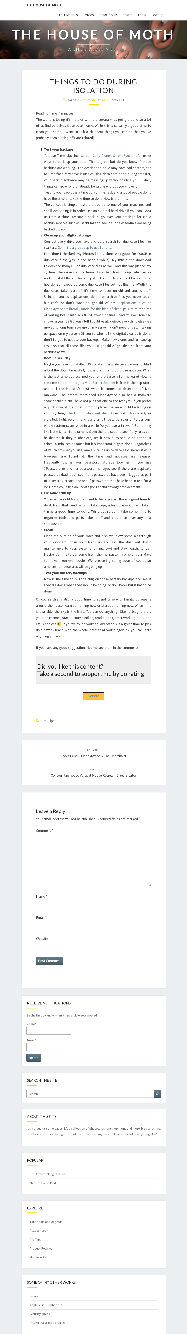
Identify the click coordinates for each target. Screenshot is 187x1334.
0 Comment (115, 99)
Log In (142, 15)
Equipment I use (69, 15)
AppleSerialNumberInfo (46, 1305)
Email (41, 917)
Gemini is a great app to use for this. (85, 247)
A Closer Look (39, 1230)
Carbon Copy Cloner (96, 155)
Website (42, 938)
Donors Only (108, 15)
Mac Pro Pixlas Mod (43, 1183)
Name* (48, 1028)
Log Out (157, 15)
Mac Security (38, 1257)
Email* (48, 1044)
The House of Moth (44, 4)
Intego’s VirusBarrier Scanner (93, 382)
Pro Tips (47, 720)
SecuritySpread (40, 1314)
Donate (127, 15)
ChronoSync (121, 155)
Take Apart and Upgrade (46, 1222)
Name (41, 896)
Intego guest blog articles (47, 1323)
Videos (89, 15)
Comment (44, 830)
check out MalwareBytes (87, 413)
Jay (98, 99)
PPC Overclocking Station (47, 1174)
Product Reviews (41, 1248)
